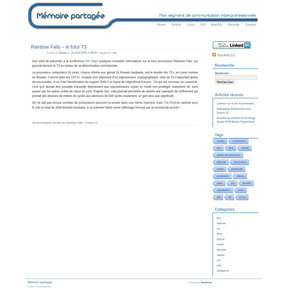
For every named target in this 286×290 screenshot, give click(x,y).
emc (231, 148)
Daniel (63, 52)
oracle (220, 169)
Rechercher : (222, 73)
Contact (250, 24)
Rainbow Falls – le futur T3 (59, 47)
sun (115, 52)
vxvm (241, 190)
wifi (218, 197)
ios (218, 228)
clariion (221, 141)
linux (219, 233)
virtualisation (224, 190)
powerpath (237, 169)
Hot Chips (91, 61)
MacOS (216, 24)
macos (220, 239)
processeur (223, 176)
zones (242, 197)
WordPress (206, 282)
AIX (203, 24)
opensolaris (240, 162)
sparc (220, 183)
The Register (172, 102)
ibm (219, 218)
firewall (245, 148)
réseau (240, 176)
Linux (191, 24)
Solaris (176, 24)
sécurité (247, 183)
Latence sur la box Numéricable (235, 103)
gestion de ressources (229, 155)
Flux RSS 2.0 (224, 55)
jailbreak (221, 162)
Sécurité (233, 24)
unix (219, 265)
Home (161, 24)
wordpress (223, 270)
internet (221, 223)
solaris (220, 255)
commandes (239, 141)
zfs (230, 197)
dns (219, 148)
